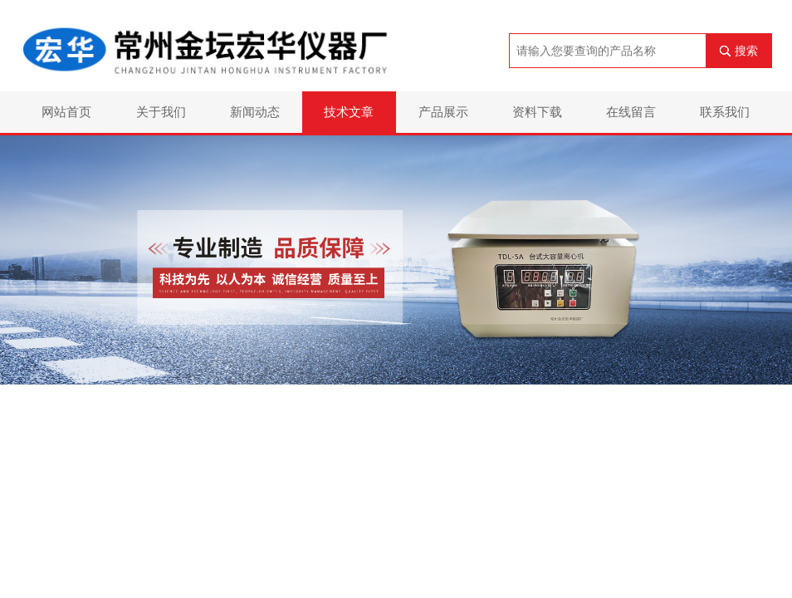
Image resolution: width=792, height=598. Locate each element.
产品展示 (443, 112)
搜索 (746, 50)
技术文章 (349, 112)
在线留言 (631, 112)
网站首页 (66, 112)
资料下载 (537, 112)
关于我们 (161, 112)
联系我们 (725, 112)
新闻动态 (255, 112)
